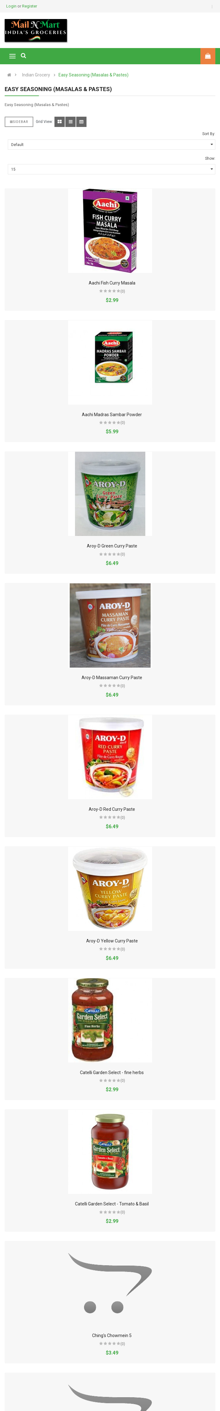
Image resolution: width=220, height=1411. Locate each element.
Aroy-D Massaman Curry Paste (112, 677)
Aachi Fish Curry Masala (112, 282)
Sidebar (19, 122)
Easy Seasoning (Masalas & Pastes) (94, 75)
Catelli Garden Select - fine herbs (112, 1072)
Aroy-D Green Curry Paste (112, 545)
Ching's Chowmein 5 (112, 1335)
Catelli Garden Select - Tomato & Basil (112, 1203)
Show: (210, 158)
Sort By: (208, 134)
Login (11, 6)
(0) (122, 291)
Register (29, 6)
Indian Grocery (36, 75)
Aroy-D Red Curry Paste (112, 809)
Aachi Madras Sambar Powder (112, 414)
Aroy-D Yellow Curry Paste (112, 940)
